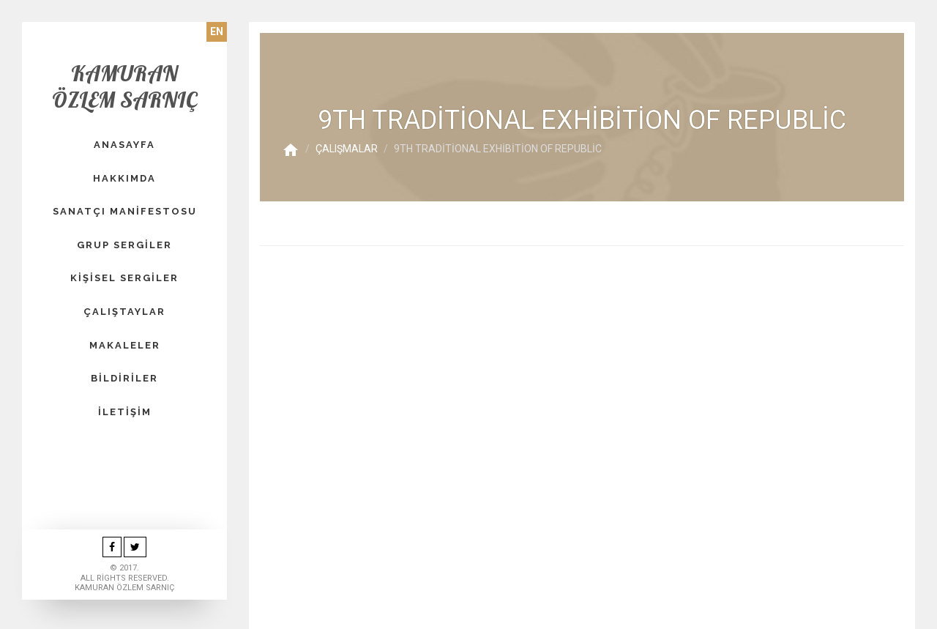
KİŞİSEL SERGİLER (124, 277)
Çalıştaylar (124, 311)
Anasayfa (124, 144)
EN (216, 31)
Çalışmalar (347, 149)
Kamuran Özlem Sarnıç (124, 86)
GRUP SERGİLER (124, 244)
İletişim (125, 411)
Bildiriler (124, 378)
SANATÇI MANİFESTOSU (125, 211)
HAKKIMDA (124, 178)
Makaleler (124, 345)
